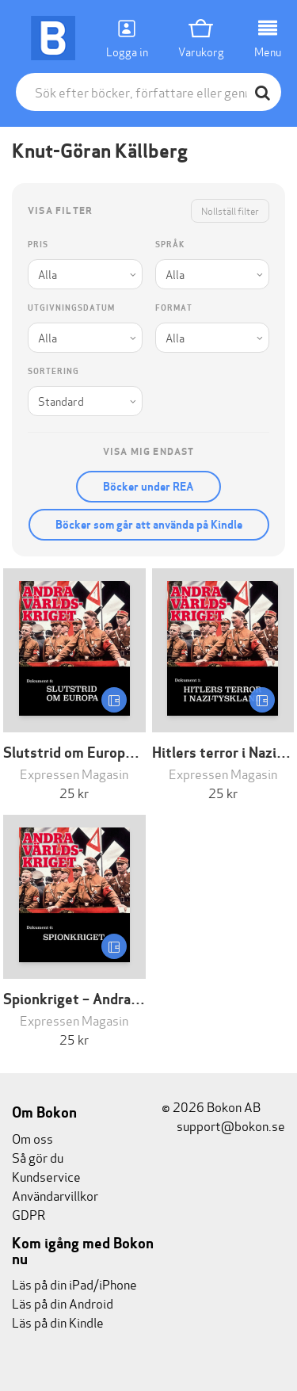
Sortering (53, 371)
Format (173, 308)
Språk (170, 244)
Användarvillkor (55, 1195)
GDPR (28, 1214)
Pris (38, 244)
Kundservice (46, 1176)
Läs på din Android (62, 1303)
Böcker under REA (148, 487)
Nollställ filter (230, 210)
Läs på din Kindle (58, 1322)
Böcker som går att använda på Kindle (148, 525)
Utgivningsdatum (71, 308)
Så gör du (37, 1157)
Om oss (32, 1138)
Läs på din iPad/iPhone (74, 1283)
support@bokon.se (223, 1125)
